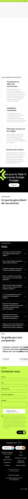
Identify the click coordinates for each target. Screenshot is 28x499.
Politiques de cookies (21, 458)
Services (7, 457)
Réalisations (7, 462)
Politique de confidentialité (21, 461)
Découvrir (14, 185)
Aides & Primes (7, 459)
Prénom (3, 377)
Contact (20, 455)
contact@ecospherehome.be (14, 478)
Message (3, 400)
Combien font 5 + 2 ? (12, 411)
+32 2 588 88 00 (14, 479)
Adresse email (5, 388)
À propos (7, 465)
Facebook (11, 475)
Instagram (17, 475)
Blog (20, 452)
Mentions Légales (21, 465)
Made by (24, 489)
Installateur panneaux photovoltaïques (7, 453)
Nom (2, 383)
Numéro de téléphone (7, 394)
